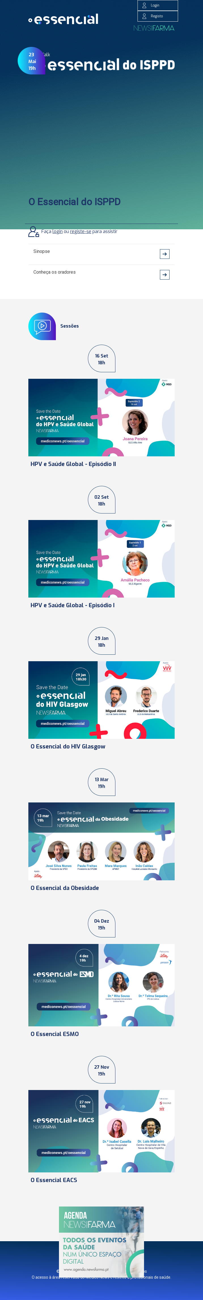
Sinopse (41, 251)
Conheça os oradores (54, 272)
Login (150, 5)
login (57, 231)
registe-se (80, 231)
